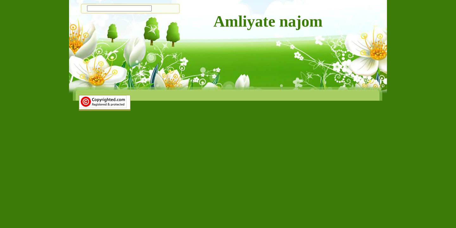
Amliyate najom (268, 21)
